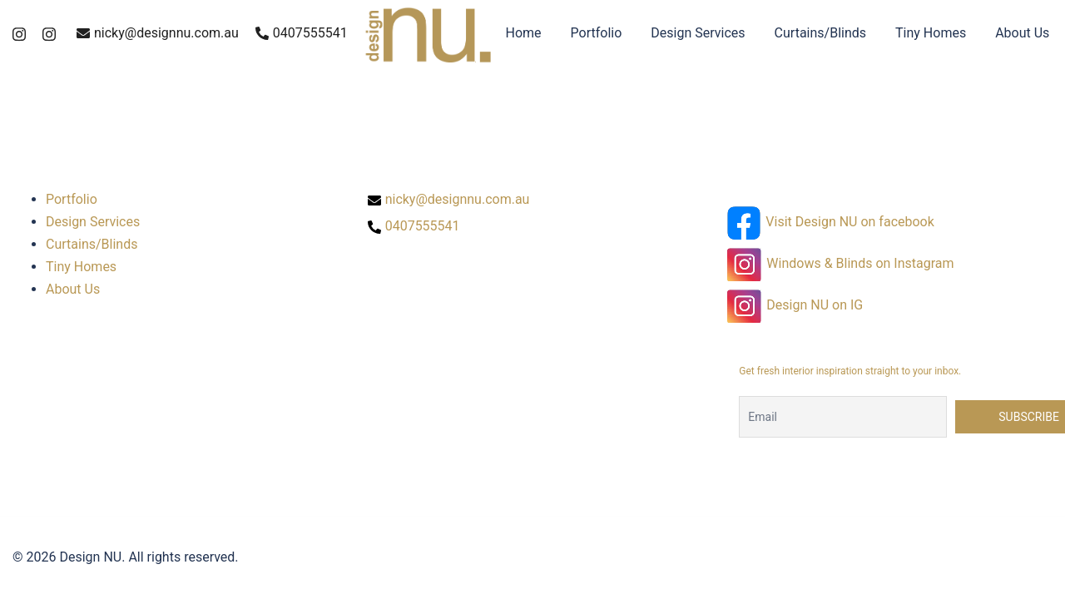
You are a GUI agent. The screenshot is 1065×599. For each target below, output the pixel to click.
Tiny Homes (930, 33)
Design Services (698, 33)
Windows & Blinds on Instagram (860, 263)
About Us (1022, 33)
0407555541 (301, 33)
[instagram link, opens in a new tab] (19, 33)
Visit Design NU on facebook (849, 222)
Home (524, 33)
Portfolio (596, 33)
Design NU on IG (814, 305)
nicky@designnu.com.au (158, 33)
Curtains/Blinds (820, 33)
